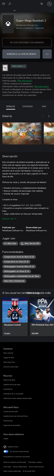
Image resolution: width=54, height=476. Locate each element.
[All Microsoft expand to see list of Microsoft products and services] (3, 3)
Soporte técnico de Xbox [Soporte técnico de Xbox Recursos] (11, 384)
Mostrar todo (33, 292)
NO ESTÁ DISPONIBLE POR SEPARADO (27, 42)
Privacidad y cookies (35, 462)
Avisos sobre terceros (36, 467)
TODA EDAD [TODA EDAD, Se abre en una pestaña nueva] (18, 66)
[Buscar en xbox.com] (10, 3)
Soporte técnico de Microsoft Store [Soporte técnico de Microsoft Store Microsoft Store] (15, 416)
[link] (15, 316)
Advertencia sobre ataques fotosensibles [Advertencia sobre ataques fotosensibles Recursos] (17, 398)
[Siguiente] (49, 116)
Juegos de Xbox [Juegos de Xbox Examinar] (8, 357)
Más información (24, 80)
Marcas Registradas (20, 467)
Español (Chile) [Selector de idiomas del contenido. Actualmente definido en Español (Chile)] (13, 447)
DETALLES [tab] (10, 106)
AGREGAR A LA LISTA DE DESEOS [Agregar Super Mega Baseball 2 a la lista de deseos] (21, 54)
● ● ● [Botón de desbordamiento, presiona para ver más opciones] (47, 54)
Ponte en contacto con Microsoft (14, 462)
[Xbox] (7, 10)
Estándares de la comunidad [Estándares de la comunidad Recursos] (13, 394)
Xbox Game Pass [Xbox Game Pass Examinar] (9, 362)
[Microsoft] (27, 2)
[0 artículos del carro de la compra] (42, 3)
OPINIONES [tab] (27, 106)
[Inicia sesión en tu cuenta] (49, 3)
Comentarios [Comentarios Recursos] (7, 389)
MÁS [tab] (44, 106)
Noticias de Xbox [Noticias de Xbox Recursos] (9, 380)
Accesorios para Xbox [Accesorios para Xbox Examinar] (10, 367)
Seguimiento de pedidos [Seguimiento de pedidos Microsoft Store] (11, 425)
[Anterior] (43, 116)
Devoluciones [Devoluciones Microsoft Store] (8, 421)
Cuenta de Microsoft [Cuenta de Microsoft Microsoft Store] (10, 411)
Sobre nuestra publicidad (12, 471)
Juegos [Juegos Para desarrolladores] (5, 438)
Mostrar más (9, 218)
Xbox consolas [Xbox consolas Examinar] (8, 353)
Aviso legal (7, 467)
